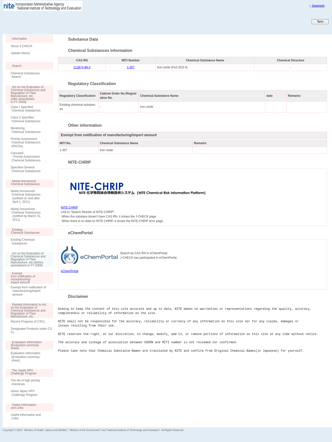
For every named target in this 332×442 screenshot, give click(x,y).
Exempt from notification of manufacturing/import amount (28, 291)
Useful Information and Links (26, 416)
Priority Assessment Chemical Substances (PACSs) (25, 142)
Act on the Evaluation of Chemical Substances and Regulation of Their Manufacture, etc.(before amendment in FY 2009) (25, 259)
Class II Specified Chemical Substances (25, 119)
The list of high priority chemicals (25, 382)
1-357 (131, 67)
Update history (20, 53)
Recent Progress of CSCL (28, 321)
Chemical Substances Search (25, 75)
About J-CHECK (21, 46)
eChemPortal (69, 271)
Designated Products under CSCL (31, 330)
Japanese (318, 5)
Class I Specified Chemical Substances (25, 108)
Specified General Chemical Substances (25, 169)
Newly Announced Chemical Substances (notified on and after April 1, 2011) (25, 196)
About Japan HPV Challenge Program (24, 392)
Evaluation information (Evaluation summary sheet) (25, 356)
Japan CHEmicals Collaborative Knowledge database (62, 21)
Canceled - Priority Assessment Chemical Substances (25, 156)
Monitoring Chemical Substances (25, 129)
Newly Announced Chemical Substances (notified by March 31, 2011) (26, 214)
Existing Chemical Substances (22, 241)
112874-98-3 (82, 67)
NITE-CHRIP (69, 207)
